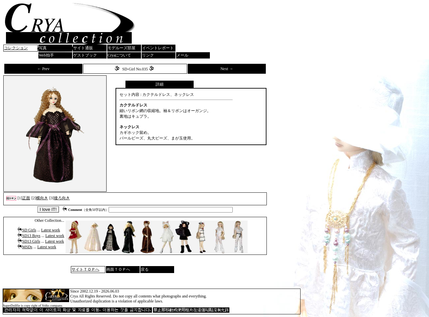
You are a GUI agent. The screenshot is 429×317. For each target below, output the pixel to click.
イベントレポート (158, 48)
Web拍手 (46, 55)
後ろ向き (62, 198)
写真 (43, 48)
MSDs (27, 247)
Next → (226, 68)
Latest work (50, 230)
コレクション (16, 48)
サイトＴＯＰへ (85, 269)
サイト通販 (83, 48)
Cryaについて (119, 55)
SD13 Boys (31, 235)
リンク (148, 55)
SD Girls (29, 230)
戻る (145, 269)
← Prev (43, 68)
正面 (26, 198)
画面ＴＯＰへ (118, 269)
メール (182, 55)
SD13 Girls (31, 241)
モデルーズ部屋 (121, 48)
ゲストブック (85, 55)
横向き (42, 198)
